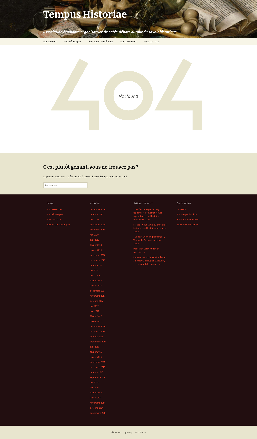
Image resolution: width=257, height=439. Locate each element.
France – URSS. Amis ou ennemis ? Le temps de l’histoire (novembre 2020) (150, 228)
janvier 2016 (96, 356)
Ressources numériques (101, 41)
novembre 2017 (97, 295)
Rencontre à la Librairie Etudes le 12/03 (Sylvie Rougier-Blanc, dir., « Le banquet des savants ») (149, 261)
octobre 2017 (96, 300)
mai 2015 (94, 382)
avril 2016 (94, 346)
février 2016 (96, 351)
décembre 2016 (97, 326)
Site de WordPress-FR (187, 224)
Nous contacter (152, 41)
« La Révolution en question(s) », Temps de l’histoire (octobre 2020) (149, 240)
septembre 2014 (98, 412)
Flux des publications (187, 214)
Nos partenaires (128, 41)
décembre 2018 (97, 255)
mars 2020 (95, 219)
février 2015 (96, 392)
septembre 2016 (98, 341)
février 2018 (96, 280)
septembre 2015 (98, 377)
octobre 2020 (96, 214)
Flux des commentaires (188, 219)
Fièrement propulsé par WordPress (128, 432)
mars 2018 (95, 275)
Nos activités (50, 41)
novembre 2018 (97, 260)
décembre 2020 (97, 209)
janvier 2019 (96, 249)
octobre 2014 (96, 407)
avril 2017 (94, 311)
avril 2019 (94, 239)
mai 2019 (94, 234)
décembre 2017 (97, 290)
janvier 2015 (96, 397)
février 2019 (96, 244)
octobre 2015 (96, 372)
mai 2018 (94, 270)
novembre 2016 (97, 331)
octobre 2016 (96, 336)
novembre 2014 (97, 402)
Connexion (182, 209)
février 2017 (96, 316)
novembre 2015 (97, 367)
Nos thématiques (72, 41)
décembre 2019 (97, 224)
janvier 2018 (96, 285)
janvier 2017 (96, 321)
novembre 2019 (97, 229)
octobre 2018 (96, 265)
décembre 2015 (97, 361)
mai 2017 (94, 305)
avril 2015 (94, 387)
